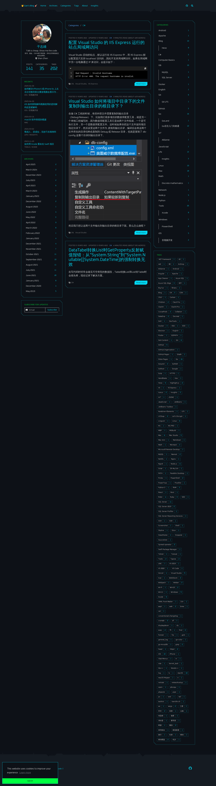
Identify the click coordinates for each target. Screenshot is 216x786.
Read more (141, 84)
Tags (76, 6)
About (85, 6)
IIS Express (93, 84)
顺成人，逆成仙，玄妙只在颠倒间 (40, 132)
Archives (53, 6)
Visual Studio (81, 84)
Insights (94, 6)
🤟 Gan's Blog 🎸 (29, 6)
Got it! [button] (30, 781)
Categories (66, 6)
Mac (26, 122)
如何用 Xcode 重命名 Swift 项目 (39, 144)
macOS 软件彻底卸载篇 (35, 120)
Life (26, 135)
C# (110, 38)
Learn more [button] (25, 773)
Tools (27, 147)
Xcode (34, 147)
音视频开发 (33, 95)
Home (43, 6)
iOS (25, 95)
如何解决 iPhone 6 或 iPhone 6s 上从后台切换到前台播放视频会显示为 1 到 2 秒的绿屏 (41, 92)
